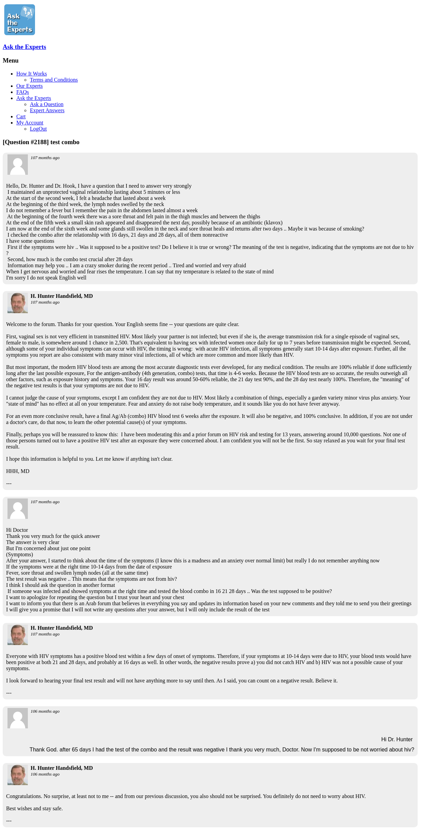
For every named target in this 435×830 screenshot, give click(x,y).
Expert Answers (47, 110)
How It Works (31, 74)
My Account (30, 122)
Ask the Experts (24, 46)
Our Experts (29, 86)
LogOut (38, 129)
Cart (21, 116)
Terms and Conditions (54, 80)
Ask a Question (47, 104)
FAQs (22, 92)
